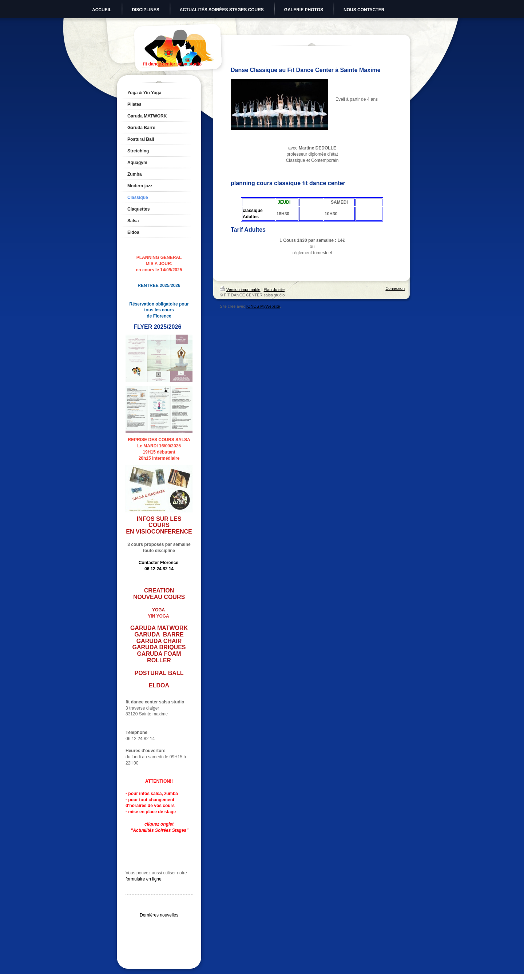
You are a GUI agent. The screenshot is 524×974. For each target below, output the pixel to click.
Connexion (395, 288)
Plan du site (274, 289)
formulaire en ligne (144, 879)
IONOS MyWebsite (263, 306)
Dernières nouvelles (159, 915)
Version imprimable (240, 289)
